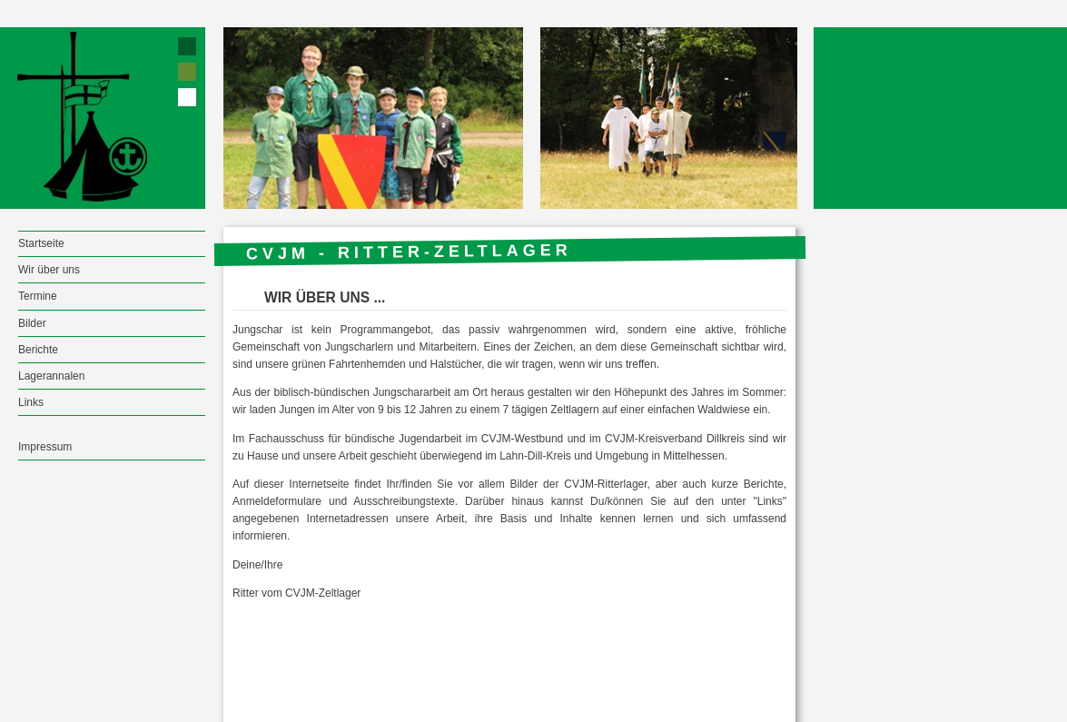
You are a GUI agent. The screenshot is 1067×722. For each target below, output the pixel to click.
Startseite (41, 243)
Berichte (38, 349)
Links (31, 402)
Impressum (45, 446)
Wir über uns (49, 269)
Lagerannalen (51, 376)
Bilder (32, 323)
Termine (37, 296)
